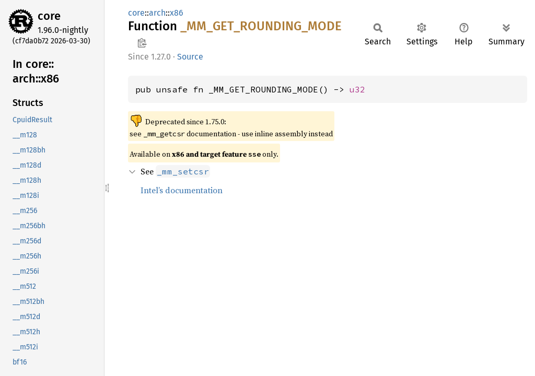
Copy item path (141, 43)
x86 (176, 13)
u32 (357, 89)
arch (157, 13)
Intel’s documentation (182, 190)
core (49, 16)
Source (190, 57)
